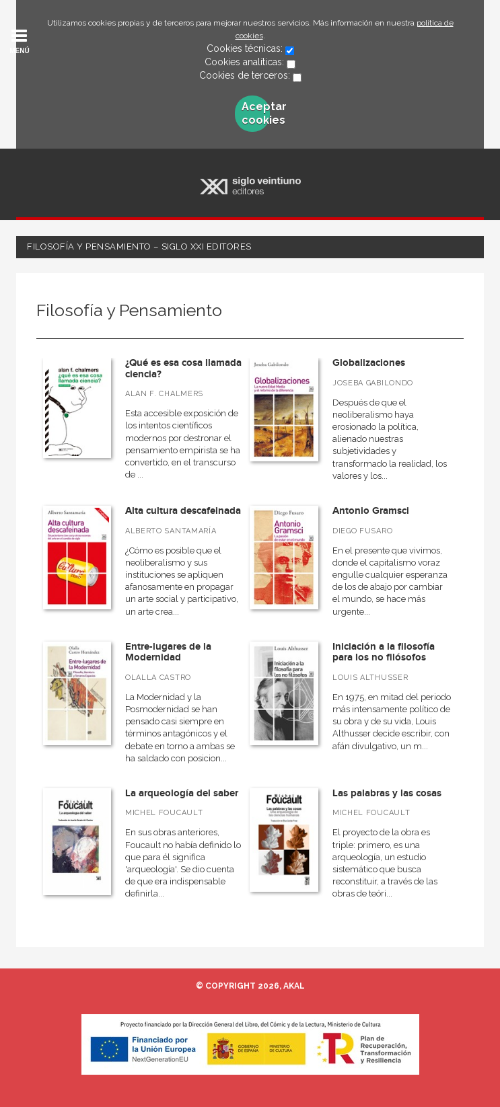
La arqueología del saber (181, 793)
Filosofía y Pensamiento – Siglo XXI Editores (139, 246)
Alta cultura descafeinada (183, 510)
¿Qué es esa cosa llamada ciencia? (183, 368)
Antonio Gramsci (370, 510)
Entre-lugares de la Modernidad (168, 652)
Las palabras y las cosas (386, 793)
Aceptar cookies (256, 113)
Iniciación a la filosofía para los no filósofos (383, 652)
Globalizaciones (368, 362)
